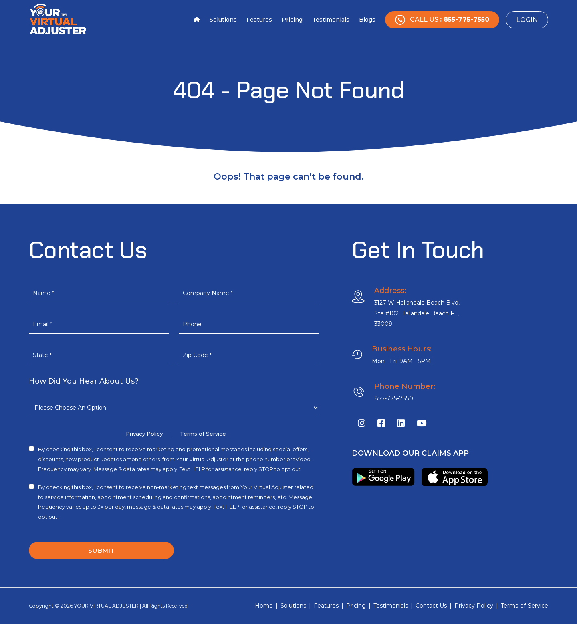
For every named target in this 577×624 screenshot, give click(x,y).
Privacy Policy (144, 433)
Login (527, 20)
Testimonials (330, 19)
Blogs (367, 19)
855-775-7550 (392, 398)
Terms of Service (203, 433)
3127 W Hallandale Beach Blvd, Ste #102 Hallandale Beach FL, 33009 (417, 313)
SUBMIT (101, 550)
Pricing (292, 19)
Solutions (223, 19)
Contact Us (431, 606)
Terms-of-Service (524, 606)
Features (259, 19)
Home (264, 606)
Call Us (442, 20)
